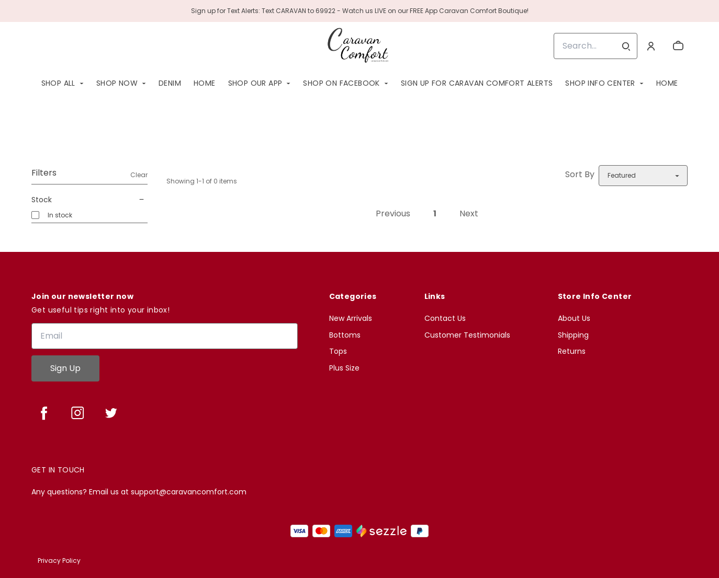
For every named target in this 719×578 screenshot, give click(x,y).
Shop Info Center (600, 83)
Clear (139, 174)
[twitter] (110, 412)
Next (468, 213)
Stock (89, 199)
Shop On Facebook (341, 83)
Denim (170, 83)
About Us (574, 318)
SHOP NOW (117, 83)
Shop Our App (255, 83)
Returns (572, 351)
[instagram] (77, 412)
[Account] (651, 46)
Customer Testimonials (467, 335)
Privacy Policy (59, 560)
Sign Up (65, 368)
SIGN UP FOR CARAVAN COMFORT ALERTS (477, 83)
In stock (60, 215)
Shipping (573, 335)
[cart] (678, 46)
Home (205, 83)
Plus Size (344, 368)
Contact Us (445, 318)
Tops (338, 351)
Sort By (579, 174)
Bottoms (345, 335)
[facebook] (44, 412)
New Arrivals (350, 318)
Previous (393, 213)
